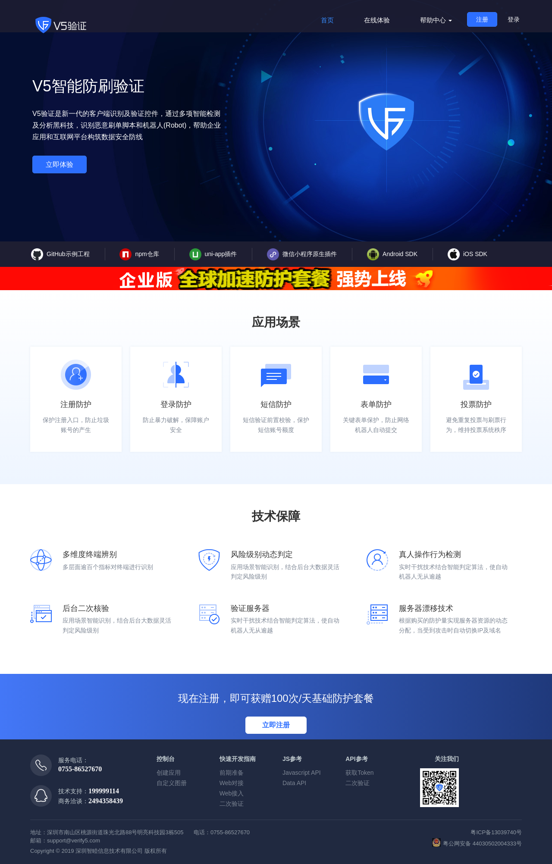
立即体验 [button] (59, 164)
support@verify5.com (73, 840)
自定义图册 (172, 782)
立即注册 (276, 725)
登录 (514, 19)
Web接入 (232, 793)
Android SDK (392, 254)
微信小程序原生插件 (302, 254)
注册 (482, 19)
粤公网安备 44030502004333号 (477, 842)
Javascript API (301, 772)
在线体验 (377, 20)
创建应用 (169, 772)
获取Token (359, 772)
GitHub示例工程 (60, 254)
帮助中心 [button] (436, 20)
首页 (327, 20)
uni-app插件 (213, 254)
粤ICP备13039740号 (496, 832)
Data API (294, 782)
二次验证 (232, 803)
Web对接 (232, 782)
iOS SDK (467, 254)
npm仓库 (139, 254)
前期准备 (232, 772)
